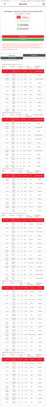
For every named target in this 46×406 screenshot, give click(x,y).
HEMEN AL (23, 39)
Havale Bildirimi (36, 0)
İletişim (43, 0)
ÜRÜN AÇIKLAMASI (12, 55)
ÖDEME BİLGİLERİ (34, 55)
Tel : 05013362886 (5, 0)
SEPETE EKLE (23, 36)
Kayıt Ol (29, 0)
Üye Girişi (23, 0)
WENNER (29, 13)
